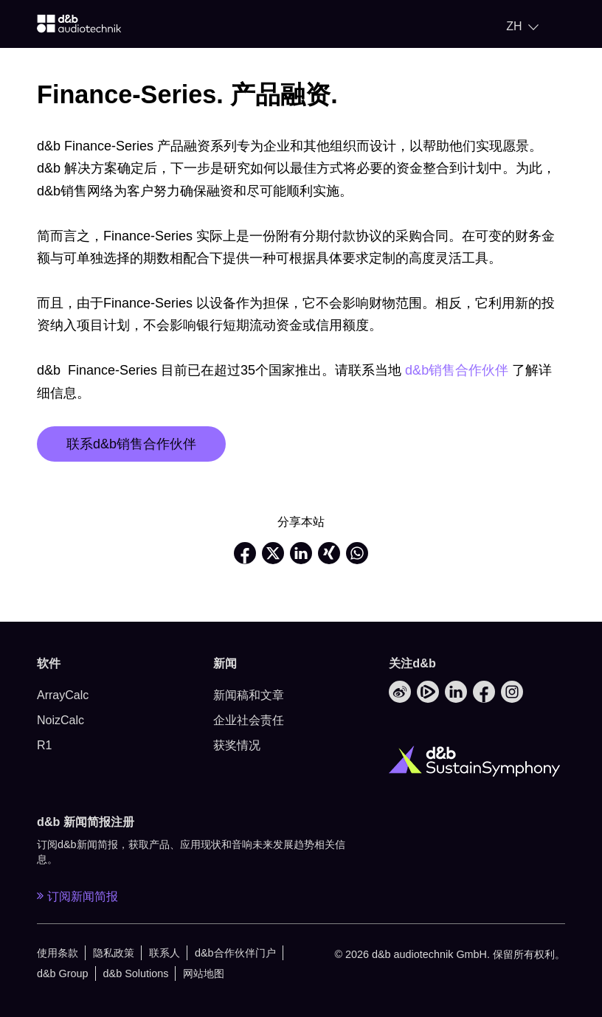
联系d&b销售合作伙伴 (131, 444)
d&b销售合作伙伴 (456, 370)
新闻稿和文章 (248, 695)
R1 (44, 745)
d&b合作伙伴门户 (235, 953)
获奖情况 (236, 745)
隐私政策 (113, 953)
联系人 (164, 953)
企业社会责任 (248, 720)
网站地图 (203, 973)
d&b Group (63, 973)
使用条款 (57, 953)
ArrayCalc (63, 695)
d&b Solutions (136, 973)
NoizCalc (60, 720)
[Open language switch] (522, 26)
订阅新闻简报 (77, 896)
